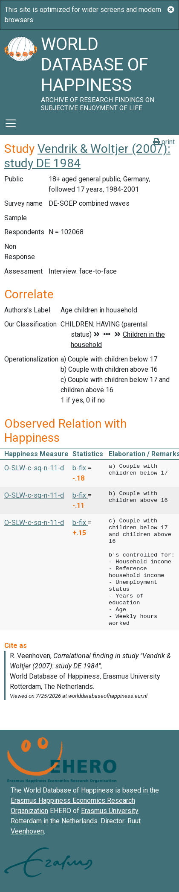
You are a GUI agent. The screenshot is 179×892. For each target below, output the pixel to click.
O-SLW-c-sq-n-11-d (34, 468)
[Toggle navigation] (10, 123)
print (164, 142)
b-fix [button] (80, 468)
